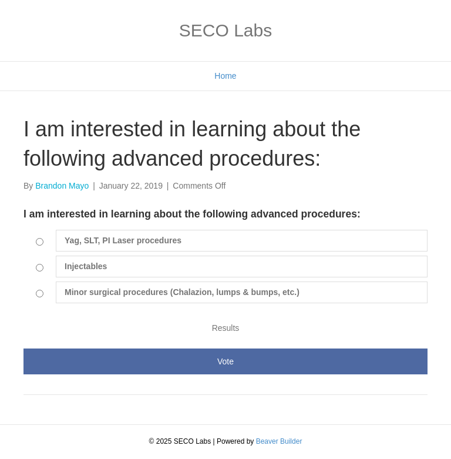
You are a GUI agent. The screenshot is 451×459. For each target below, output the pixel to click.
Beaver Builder (279, 441)
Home (225, 76)
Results (226, 328)
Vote (225, 361)
